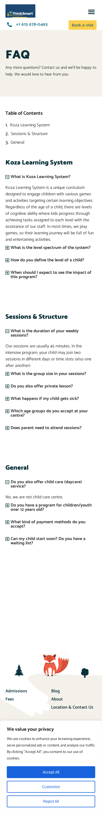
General (17, 142)
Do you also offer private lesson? (42, 386)
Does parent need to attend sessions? (46, 428)
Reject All (51, 801)
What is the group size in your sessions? (48, 373)
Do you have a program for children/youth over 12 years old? (51, 507)
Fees (9, 699)
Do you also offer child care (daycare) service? (46, 484)
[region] (51, 766)
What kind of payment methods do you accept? (48, 524)
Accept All (51, 772)
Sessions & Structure (29, 134)
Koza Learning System (30, 125)
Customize (51, 787)
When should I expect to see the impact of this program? (51, 275)
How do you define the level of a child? (47, 260)
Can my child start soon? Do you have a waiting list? (48, 541)
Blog (55, 691)
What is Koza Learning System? (40, 176)
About (57, 699)
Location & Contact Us (72, 707)
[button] (91, 11)
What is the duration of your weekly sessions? (45, 333)
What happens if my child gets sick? (45, 398)
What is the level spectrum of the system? (51, 247)
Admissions (16, 691)
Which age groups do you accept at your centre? (49, 413)
